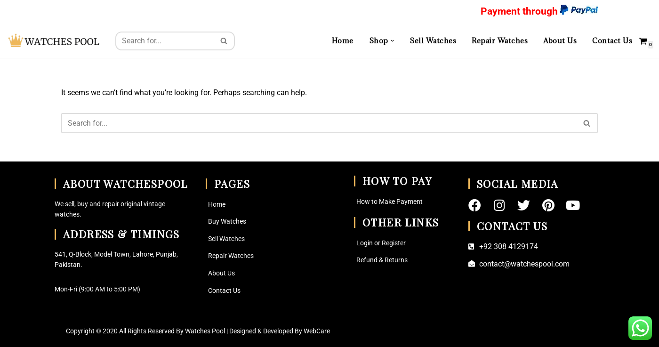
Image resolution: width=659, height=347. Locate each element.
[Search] (164, 41)
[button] (392, 40)
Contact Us (612, 40)
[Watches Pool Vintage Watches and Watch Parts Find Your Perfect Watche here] (54, 40)
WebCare (317, 331)
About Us (560, 40)
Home (343, 40)
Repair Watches (500, 40)
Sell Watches (433, 40)
